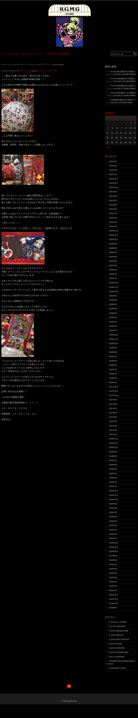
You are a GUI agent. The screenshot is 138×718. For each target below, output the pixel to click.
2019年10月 (113, 292)
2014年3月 (113, 582)
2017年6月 (113, 413)
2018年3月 (113, 374)
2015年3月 (113, 530)
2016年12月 (113, 439)
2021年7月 (113, 201)
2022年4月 (113, 166)
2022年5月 (113, 161)
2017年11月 (113, 391)
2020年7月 (113, 252)
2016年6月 (113, 465)
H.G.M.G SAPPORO (117, 648)
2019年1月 (113, 330)
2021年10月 (113, 187)
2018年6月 (113, 361)
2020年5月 (113, 261)
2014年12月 (113, 543)
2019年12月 (113, 283)
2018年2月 (113, 378)
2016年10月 (113, 447)
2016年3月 (113, 478)
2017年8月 (113, 404)
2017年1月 (113, 434)
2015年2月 (113, 534)
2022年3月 (113, 170)
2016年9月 (113, 452)
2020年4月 (113, 266)
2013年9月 (113, 608)
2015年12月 (113, 491)
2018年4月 (113, 369)
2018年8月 (113, 352)
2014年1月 (113, 591)
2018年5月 (113, 365)
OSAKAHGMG (25, 71)
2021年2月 (113, 222)
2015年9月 (113, 504)
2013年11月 (113, 599)
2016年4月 (113, 474)
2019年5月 (113, 313)
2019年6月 (113, 309)
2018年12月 (113, 335)
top (69, 686)
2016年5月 (113, 469)
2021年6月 (113, 205)
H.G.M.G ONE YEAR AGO (119, 639)
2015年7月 (113, 512)
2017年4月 (113, 421)
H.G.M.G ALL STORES (118, 622)
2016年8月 (113, 456)
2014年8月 (113, 560)
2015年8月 (113, 508)
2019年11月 (113, 287)
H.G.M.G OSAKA (115, 644)
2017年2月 (113, 430)
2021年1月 (113, 227)
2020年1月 (113, 278)
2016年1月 (113, 486)
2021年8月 (113, 196)
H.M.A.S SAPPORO (116, 657)
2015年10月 (113, 500)
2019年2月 (113, 326)
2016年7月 (113, 460)
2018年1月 (113, 383)
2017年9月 (113, 400)
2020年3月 (113, 270)
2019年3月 (113, 322)
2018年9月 (113, 348)
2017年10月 (113, 395)
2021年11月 (113, 183)
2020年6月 (113, 257)
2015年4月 (113, 526)
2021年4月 (113, 213)
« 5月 (108, 147)
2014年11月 (113, 547)
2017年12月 (113, 387)
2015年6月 (113, 517)
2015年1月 (113, 538)
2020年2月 (113, 274)
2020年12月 (113, 231)
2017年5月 (113, 417)
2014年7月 (113, 565)
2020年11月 (113, 235)
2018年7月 (113, 357)
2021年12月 (113, 179)
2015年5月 (113, 521)
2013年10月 (113, 603)
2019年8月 (113, 300)
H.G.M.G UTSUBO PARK (15, 64)
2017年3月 (113, 426)
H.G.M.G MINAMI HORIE (118, 631)
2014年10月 (113, 551)
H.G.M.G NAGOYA (116, 635)
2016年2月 (113, 482)
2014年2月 (113, 586)
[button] (134, 54)
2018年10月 (113, 343)
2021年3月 (113, 218)
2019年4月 (113, 318)
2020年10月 (113, 239)
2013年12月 (113, 595)
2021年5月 (113, 209)
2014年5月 (113, 573)
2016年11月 (113, 443)
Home (3, 64)
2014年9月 (113, 556)
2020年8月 (113, 248)
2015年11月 (113, 495)
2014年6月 (113, 569)
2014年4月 (113, 577)
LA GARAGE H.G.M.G (117, 668)
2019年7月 (113, 304)
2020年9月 (113, 244)
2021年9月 (113, 192)
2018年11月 (113, 339)
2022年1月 (113, 175)
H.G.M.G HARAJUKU (117, 626)
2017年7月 (113, 409)
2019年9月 (113, 296)
